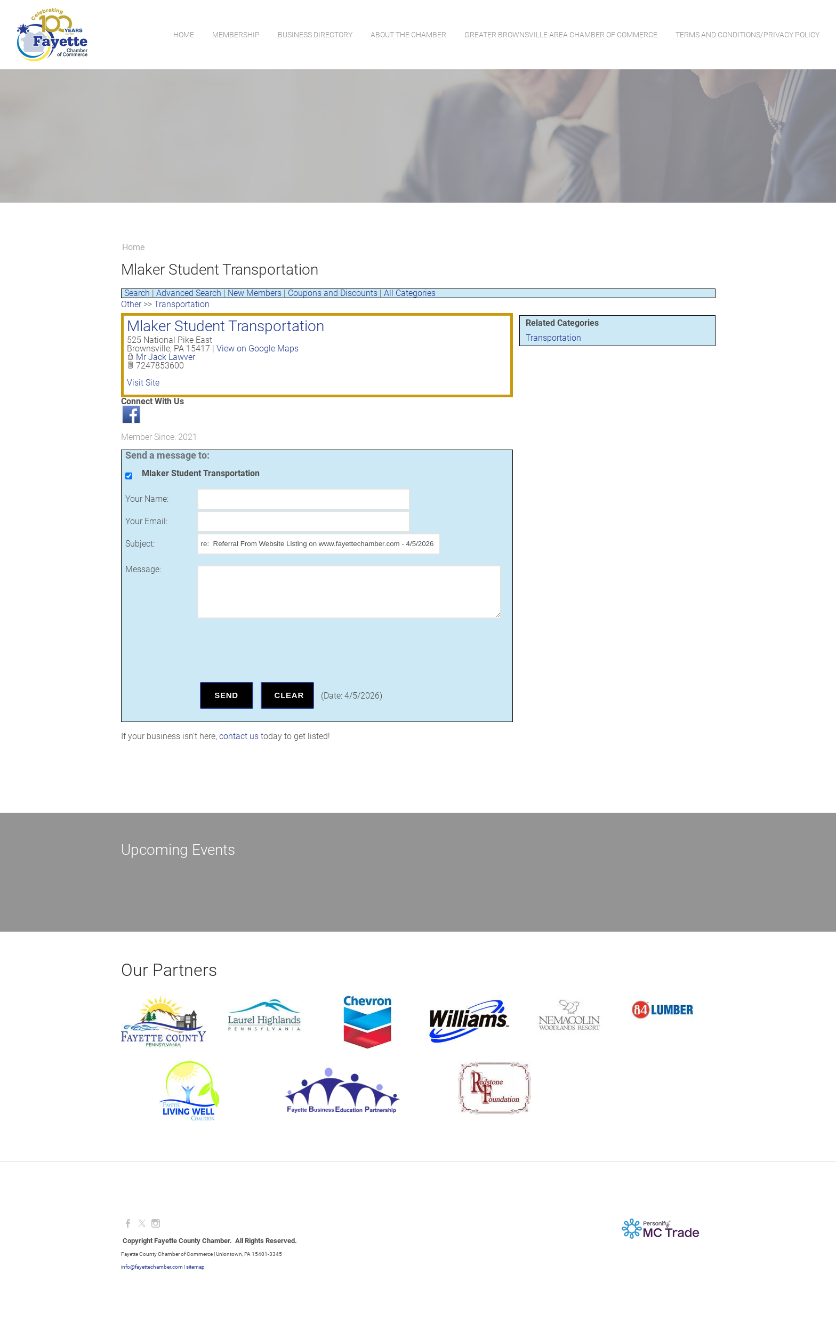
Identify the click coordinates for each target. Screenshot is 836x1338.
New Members (255, 293)
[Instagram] (155, 1224)
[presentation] (278, 650)
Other (131, 304)
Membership (235, 34)
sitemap (195, 1267)
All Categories (410, 293)
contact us (239, 736)
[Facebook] (128, 1224)
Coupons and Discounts (332, 293)
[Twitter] (142, 1224)
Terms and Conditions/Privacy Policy (747, 34)
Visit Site (143, 383)
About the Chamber (408, 34)
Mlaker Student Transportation (225, 326)
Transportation (553, 338)
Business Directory (314, 34)
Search (137, 293)
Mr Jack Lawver (165, 357)
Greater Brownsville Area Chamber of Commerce (560, 34)
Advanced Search (188, 293)
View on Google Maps (257, 348)
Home (183, 34)
